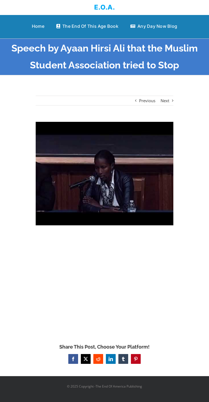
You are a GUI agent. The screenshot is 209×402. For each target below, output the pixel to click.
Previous (147, 100)
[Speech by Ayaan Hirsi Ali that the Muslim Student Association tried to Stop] (105, 173)
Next (165, 100)
